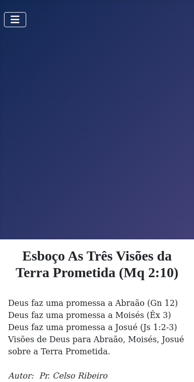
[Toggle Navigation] (15, 19)
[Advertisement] (97, 137)
